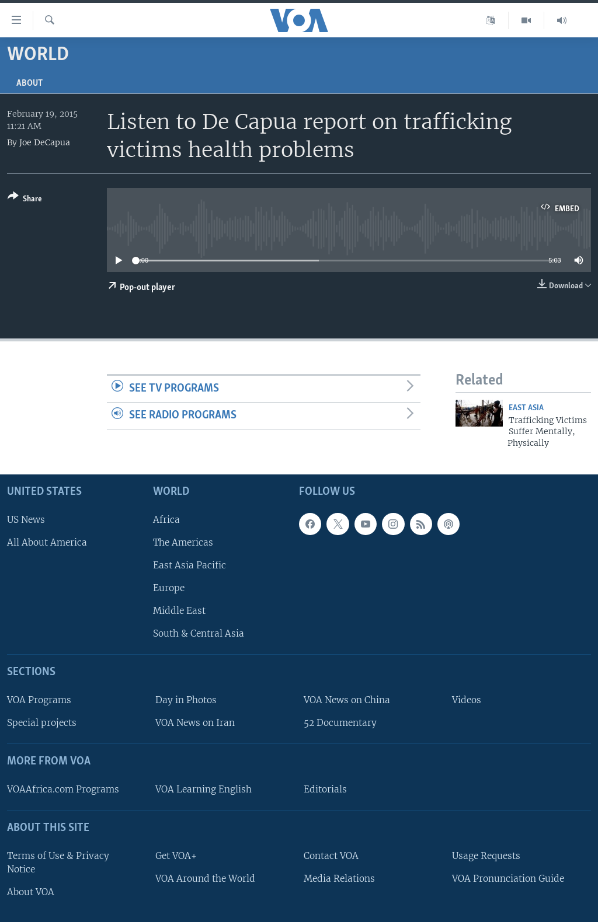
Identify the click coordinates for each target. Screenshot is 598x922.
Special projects (42, 722)
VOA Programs (39, 700)
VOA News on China (347, 700)
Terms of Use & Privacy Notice (58, 862)
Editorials (325, 789)
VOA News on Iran (195, 722)
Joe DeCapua (44, 142)
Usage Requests (486, 855)
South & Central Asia (198, 633)
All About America (47, 542)
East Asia (526, 408)
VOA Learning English (203, 789)
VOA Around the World (205, 878)
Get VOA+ (176, 855)
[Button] (25, 200)
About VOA (30, 891)
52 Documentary (340, 722)
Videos (466, 700)
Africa (166, 519)
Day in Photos (186, 700)
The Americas (183, 542)
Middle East (179, 610)
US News (26, 519)
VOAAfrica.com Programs (63, 789)
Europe (169, 587)
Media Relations (339, 878)
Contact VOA (331, 855)
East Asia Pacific (189, 565)
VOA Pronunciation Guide (508, 878)
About (29, 83)
